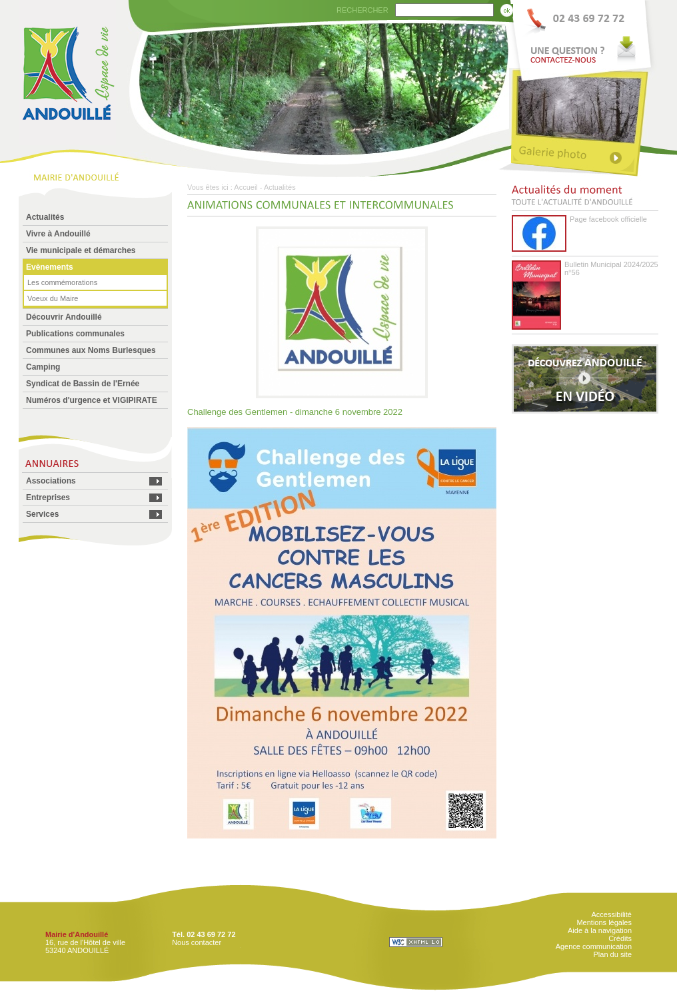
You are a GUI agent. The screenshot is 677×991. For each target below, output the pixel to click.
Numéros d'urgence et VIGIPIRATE (91, 400)
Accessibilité (611, 914)
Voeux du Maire (52, 298)
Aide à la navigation (600, 930)
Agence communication (594, 946)
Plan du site (613, 954)
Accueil (245, 187)
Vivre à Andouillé (58, 233)
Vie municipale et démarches (81, 250)
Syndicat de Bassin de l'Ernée (82, 383)
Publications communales (75, 333)
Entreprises (48, 497)
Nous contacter (196, 942)
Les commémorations (62, 282)
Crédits (620, 938)
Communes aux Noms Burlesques (91, 350)
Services (42, 514)
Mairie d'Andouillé (76, 934)
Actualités (45, 217)
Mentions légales (604, 922)
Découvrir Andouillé (64, 317)
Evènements (49, 267)
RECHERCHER (362, 10)
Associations (51, 481)
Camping (43, 367)
